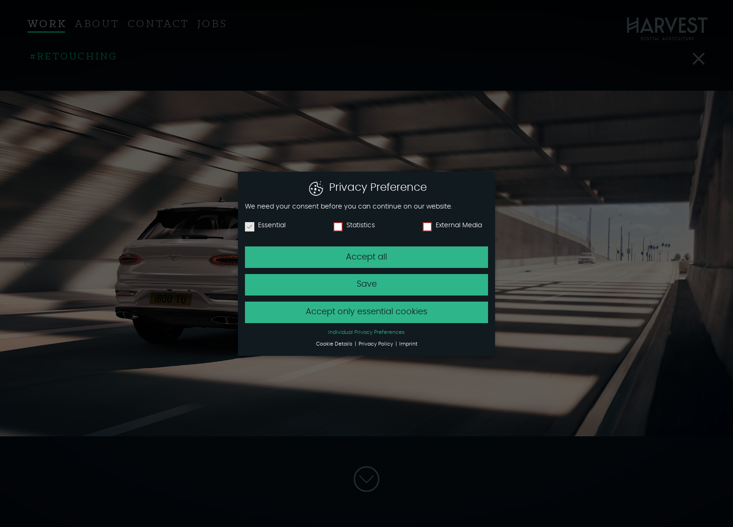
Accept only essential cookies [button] (366, 312)
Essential (265, 225)
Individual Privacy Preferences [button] (366, 332)
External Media (452, 225)
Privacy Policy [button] (377, 343)
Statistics (354, 225)
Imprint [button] (408, 343)
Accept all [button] (366, 257)
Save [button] (367, 284)
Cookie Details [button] (335, 343)
